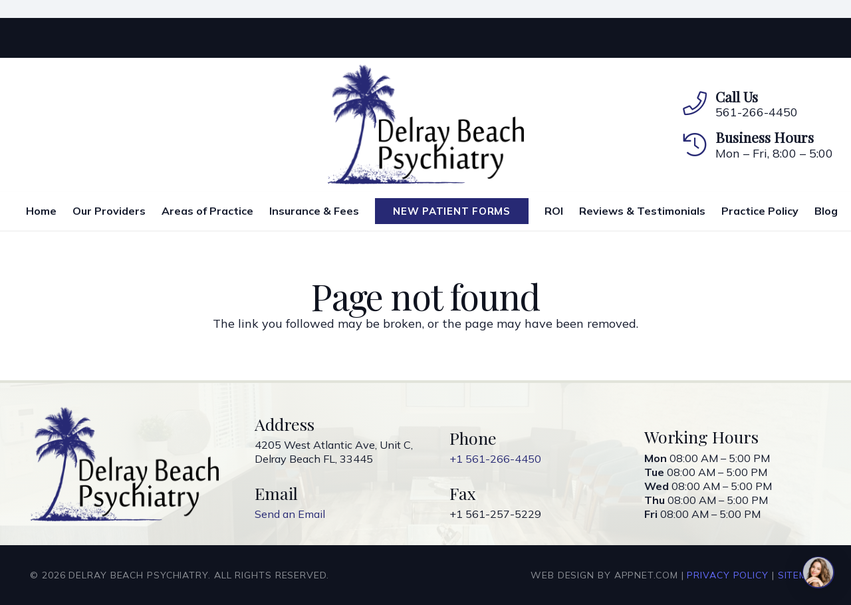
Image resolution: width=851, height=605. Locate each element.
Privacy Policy (728, 575)
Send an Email (290, 514)
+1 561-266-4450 (495, 458)
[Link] (426, 124)
